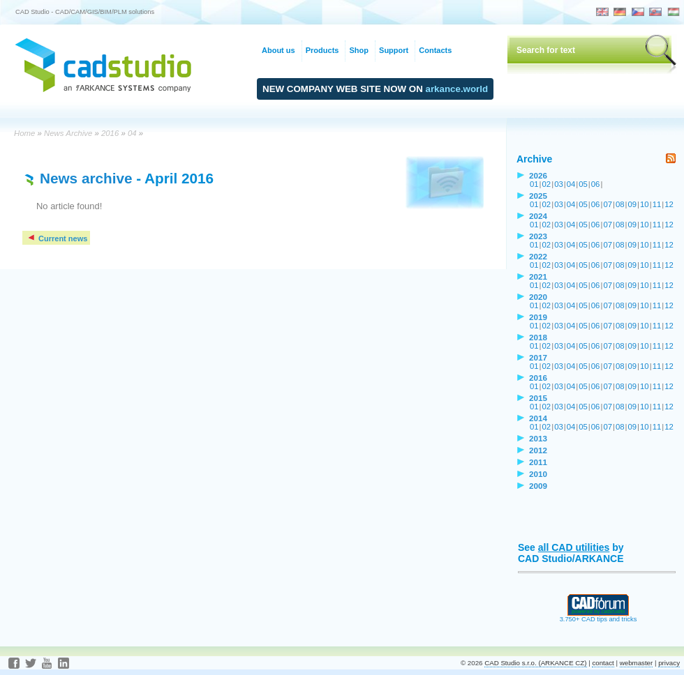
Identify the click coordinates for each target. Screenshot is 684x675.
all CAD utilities (574, 547)
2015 (538, 397)
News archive (86, 178)
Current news (57, 238)
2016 (110, 133)
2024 (538, 215)
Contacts (435, 50)
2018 (538, 337)
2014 (538, 418)
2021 (538, 276)
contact (603, 663)
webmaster (636, 663)
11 (657, 204)
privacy (669, 663)
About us (278, 50)
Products (322, 50)
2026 (538, 175)
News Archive (68, 133)
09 (632, 204)
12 (669, 204)
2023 (538, 236)
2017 (538, 357)
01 (534, 184)
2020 (538, 296)
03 (558, 184)
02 (546, 184)
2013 (538, 438)
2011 (538, 462)
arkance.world (457, 89)
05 (583, 184)
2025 (538, 195)
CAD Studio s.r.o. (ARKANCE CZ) (535, 663)
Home (24, 133)
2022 (538, 256)
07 (607, 204)
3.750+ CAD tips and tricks (598, 616)
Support (393, 50)
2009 (538, 485)
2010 (538, 473)
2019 (538, 316)
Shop (359, 50)
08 (620, 204)
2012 (538, 450)
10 (644, 204)
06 (595, 184)
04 (132, 133)
